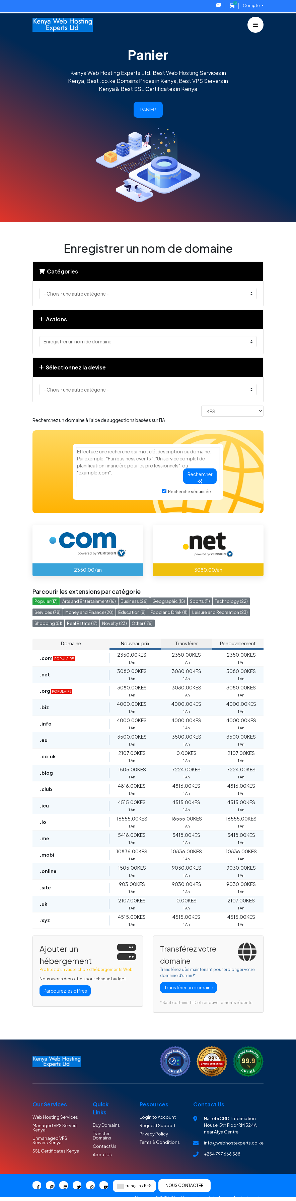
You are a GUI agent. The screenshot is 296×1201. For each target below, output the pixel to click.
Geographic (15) (168, 601)
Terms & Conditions (160, 1142)
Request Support (157, 1125)
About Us (102, 1154)
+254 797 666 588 (222, 1154)
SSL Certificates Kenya (55, 1151)
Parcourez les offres (65, 991)
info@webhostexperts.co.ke (234, 1142)
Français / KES (134, 1186)
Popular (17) (46, 601)
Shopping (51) (48, 623)
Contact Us (105, 1146)
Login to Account (158, 1117)
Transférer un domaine (188, 987)
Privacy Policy (154, 1133)
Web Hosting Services (55, 1117)
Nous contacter (184, 1185)
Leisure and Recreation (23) (220, 612)
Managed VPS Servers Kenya (55, 1127)
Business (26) (134, 601)
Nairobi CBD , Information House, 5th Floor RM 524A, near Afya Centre (230, 1125)
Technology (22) (231, 601)
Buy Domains (106, 1125)
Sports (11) (200, 601)
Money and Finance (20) (89, 612)
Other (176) (142, 623)
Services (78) (47, 612)
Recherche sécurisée (186, 491)
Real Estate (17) (82, 623)
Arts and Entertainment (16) (89, 601)
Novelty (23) (114, 623)
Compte (252, 5)
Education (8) (132, 612)
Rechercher (200, 477)
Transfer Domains (102, 1135)
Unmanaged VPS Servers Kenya (49, 1140)
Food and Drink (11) (169, 612)
